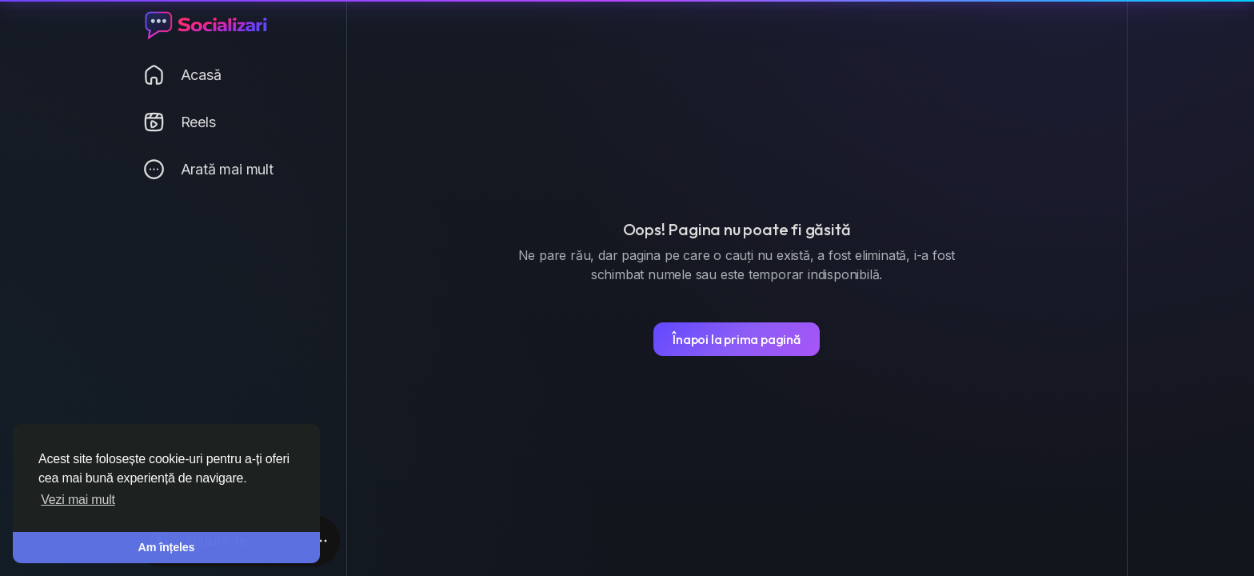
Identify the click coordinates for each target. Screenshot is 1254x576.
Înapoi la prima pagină (737, 339)
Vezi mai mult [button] (78, 499)
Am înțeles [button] (166, 547)
